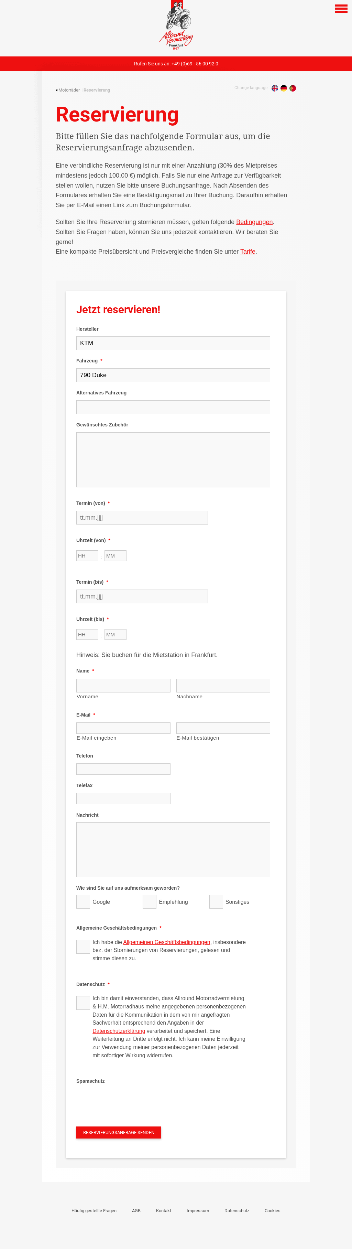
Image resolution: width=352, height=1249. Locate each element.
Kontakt (163, 1210)
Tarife (247, 251)
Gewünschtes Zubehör (102, 424)
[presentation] (128, 1102)
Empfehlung (173, 902)
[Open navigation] (341, 8)
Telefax (84, 785)
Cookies (272, 1210)
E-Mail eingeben (97, 738)
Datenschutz (93, 984)
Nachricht (87, 815)
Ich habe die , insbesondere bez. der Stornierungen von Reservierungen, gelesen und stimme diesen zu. (169, 950)
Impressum (198, 1210)
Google (101, 902)
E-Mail (85, 715)
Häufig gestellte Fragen (94, 1210)
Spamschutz (90, 1081)
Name (85, 671)
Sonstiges (237, 902)
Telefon (84, 756)
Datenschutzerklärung (118, 1031)
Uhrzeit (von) (93, 540)
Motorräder (68, 90)
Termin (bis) (92, 582)
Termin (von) (93, 503)
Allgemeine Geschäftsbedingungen (119, 928)
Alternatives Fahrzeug (101, 392)
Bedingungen (254, 222)
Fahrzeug (89, 360)
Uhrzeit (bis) (92, 619)
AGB (136, 1210)
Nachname (190, 696)
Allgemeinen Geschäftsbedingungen (166, 942)
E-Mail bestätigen (198, 738)
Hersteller (87, 329)
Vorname (87, 696)
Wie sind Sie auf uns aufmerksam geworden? (128, 888)
